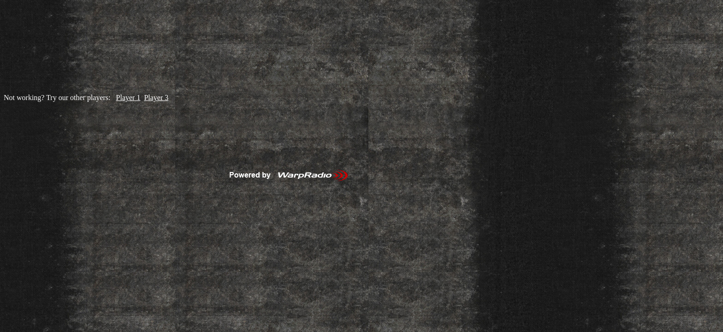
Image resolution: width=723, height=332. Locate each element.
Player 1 (128, 97)
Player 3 (156, 97)
